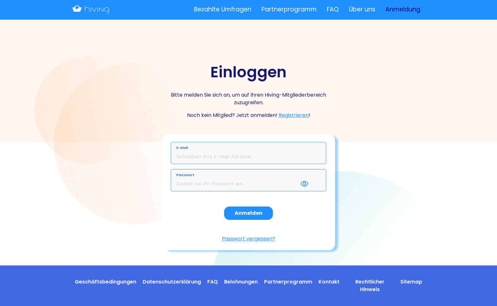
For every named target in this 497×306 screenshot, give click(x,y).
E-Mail (182, 147)
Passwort (185, 174)
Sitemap (411, 281)
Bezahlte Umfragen (222, 9)
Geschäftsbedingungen (105, 281)
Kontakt (329, 281)
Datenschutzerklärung (172, 281)
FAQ (333, 9)
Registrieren (294, 115)
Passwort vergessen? (248, 238)
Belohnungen (241, 281)
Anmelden (248, 213)
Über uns (362, 9)
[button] (310, 184)
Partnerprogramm (289, 9)
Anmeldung (402, 9)
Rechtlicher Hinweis (369, 285)
